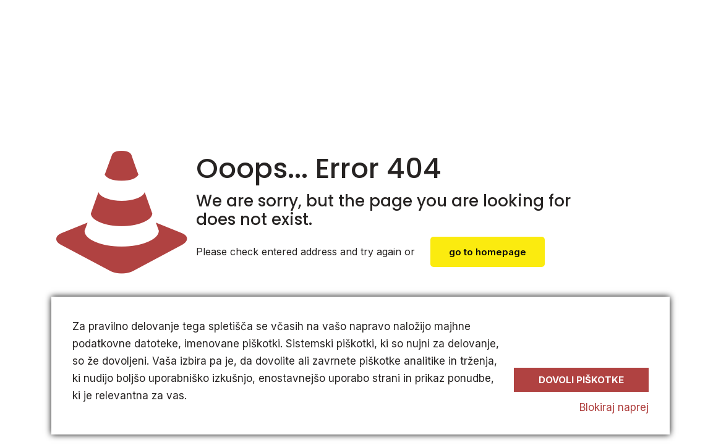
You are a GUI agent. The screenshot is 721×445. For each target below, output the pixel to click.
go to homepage (487, 252)
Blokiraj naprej (614, 407)
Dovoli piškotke (581, 380)
